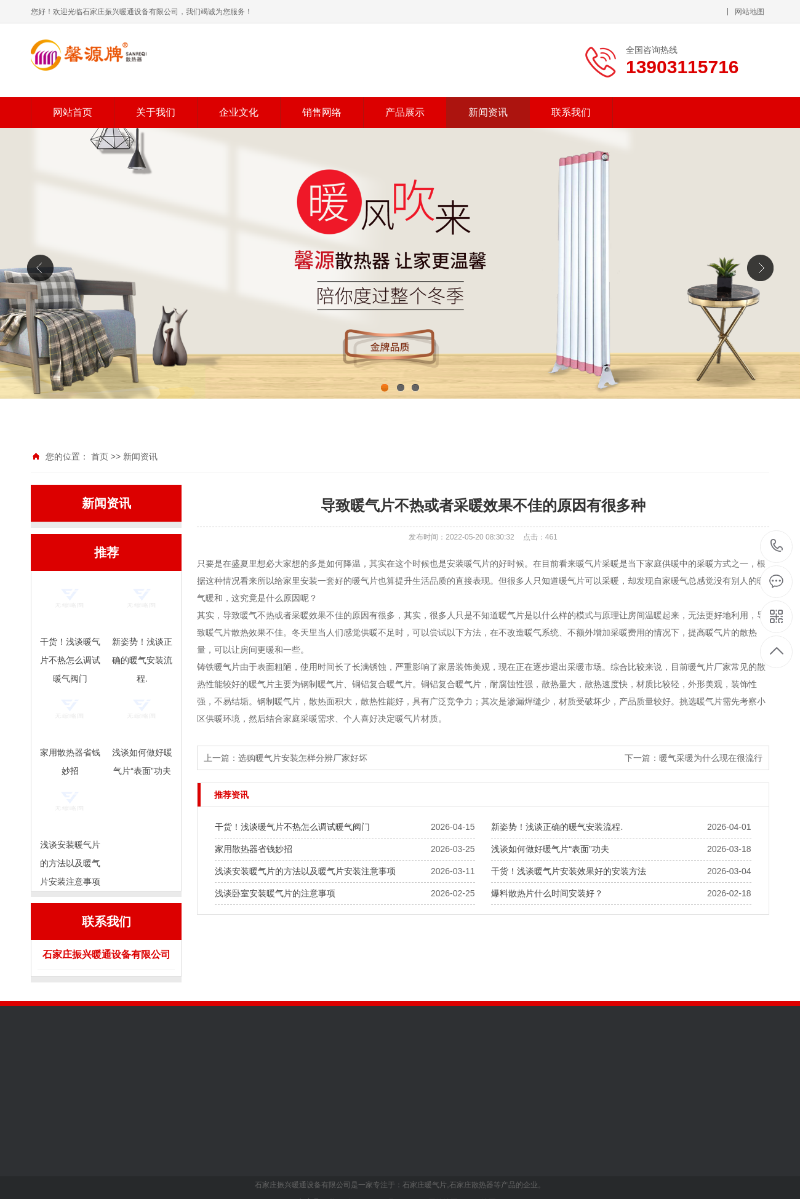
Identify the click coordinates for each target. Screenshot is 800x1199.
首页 (99, 456)
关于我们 (155, 112)
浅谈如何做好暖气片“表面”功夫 (550, 849)
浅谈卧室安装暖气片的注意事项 (275, 893)
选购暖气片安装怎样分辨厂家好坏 (302, 758)
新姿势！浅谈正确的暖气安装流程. (557, 827)
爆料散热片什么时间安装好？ (547, 893)
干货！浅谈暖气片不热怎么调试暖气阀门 (292, 827)
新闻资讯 (488, 112)
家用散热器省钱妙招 (253, 849)
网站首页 (72, 112)
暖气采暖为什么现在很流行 (710, 758)
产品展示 (405, 112)
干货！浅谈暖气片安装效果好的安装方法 (568, 871)
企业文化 (238, 112)
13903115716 (777, 546)
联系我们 (571, 112)
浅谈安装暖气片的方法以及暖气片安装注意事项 (305, 871)
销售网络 (322, 112)
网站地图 (749, 11)
